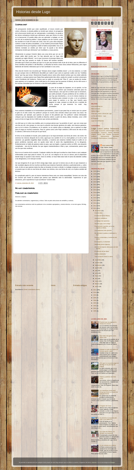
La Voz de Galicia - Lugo (98, 116)
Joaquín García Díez (98, 134)
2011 (95, 290)
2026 (95, 171)
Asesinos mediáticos (101, 218)
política (106, 129)
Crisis (117, 130)
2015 (95, 200)
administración (110, 130)
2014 (95, 203)
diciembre (98, 210)
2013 (95, 205)
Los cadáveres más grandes (103, 230)
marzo (97, 281)
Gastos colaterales (100, 254)
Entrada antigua (80, 285)
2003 (95, 303)
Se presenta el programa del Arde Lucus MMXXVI (108, 418)
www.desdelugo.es (97, 106)
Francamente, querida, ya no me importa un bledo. (104, 227)
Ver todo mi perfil (96, 164)
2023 (95, 179)
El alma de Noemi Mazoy (102, 215)
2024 (95, 176)
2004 (95, 300)
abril (96, 278)
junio (96, 273)
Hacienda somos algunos (102, 244)
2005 (95, 297)
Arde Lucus (94, 130)
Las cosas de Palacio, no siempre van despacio (107, 432)
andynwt (94, 462)
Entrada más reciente (24, 285)
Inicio (53, 285)
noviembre (98, 260)
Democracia (114, 129)
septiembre (98, 265)
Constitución (95, 138)
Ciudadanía (111, 138)
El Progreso (94, 118)
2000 (95, 311)
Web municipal (95, 108)
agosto (97, 268)
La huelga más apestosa (102, 221)
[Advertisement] (51, 268)
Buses (115, 138)
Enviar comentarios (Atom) (32, 289)
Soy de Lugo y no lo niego (102, 223)
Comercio (104, 132)
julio (96, 270)
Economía (102, 130)
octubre (97, 262)
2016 (95, 197)
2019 (95, 190)
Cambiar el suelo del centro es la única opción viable (108, 350)
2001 (95, 308)
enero (97, 286)
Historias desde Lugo (33, 12)
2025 (95, 174)
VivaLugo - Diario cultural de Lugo (101, 113)
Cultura (100, 129)
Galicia (110, 132)
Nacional (116, 132)
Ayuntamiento (95, 132)
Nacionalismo (103, 138)
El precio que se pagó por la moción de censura (107, 322)
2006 (95, 295)
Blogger (112, 462)
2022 (95, 182)
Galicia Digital (95, 111)
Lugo (93, 128)
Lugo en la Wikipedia (97, 121)
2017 (95, 195)
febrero (97, 283)
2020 (95, 187)
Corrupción (115, 134)
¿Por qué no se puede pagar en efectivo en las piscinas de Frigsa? (109, 364)
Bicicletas (116, 136)
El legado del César (105, 406)
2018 (95, 192)
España (108, 134)
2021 (95, 184)
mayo (97, 276)
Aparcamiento (105, 136)
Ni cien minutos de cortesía (107, 445)
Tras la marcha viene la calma (104, 256)
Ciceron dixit (98, 213)
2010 (95, 292)
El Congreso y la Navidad (102, 242)
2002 (95, 305)
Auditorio (94, 136)
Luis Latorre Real (107, 145)
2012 (95, 208)
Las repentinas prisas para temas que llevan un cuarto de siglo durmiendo (108, 392)
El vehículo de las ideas (102, 251)
